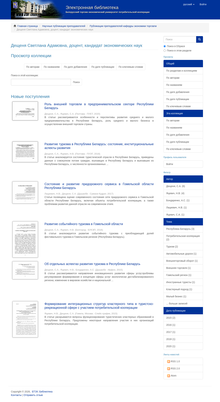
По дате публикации (102, 66)
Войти (169, 164)
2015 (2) (170, 317)
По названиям (52, 66)
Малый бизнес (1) (176, 296)
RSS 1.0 (173, 361)
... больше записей (177, 303)
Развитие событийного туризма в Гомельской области (83, 224)
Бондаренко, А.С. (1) (178, 200)
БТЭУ (35, 391)
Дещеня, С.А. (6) (175, 186)
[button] (189, 4)
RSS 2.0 (173, 368)
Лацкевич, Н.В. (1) (176, 207)
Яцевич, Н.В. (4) (175, 193)
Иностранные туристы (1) (180, 282)
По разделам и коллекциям (181, 70)
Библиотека (45, 391)
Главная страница (27, 26)
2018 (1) (170, 339)
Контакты (16, 395)
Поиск (76, 82)
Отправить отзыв (33, 395)
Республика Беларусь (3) (180, 228)
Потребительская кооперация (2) (183, 238)
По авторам (32, 66)
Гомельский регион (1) (179, 275)
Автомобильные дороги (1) (181, 253)
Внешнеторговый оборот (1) (182, 260)
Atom (171, 375)
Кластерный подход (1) (179, 289)
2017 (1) (170, 332)
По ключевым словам (131, 66)
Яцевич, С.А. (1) (175, 214)
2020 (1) (170, 346)
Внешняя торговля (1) (178, 268)
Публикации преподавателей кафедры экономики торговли (123, 26)
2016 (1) (170, 325)
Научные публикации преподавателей (63, 26)
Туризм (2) (172, 246)
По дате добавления (75, 66)
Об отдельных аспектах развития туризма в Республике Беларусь (92, 264)
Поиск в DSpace (174, 46)
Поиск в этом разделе (178, 50)
